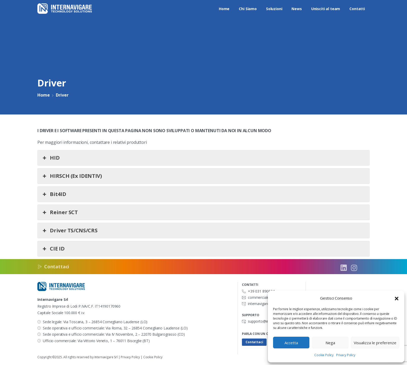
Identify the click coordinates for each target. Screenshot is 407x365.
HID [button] (50, 157)
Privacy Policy (345, 355)
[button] (396, 298)
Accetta (291, 342)
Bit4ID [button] (54, 194)
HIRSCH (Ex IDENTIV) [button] (72, 176)
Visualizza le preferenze (375, 342)
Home (43, 95)
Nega (330, 342)
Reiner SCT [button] (60, 212)
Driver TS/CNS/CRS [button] (69, 230)
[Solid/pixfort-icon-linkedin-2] (343, 269)
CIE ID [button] (53, 248)
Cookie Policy (324, 355)
